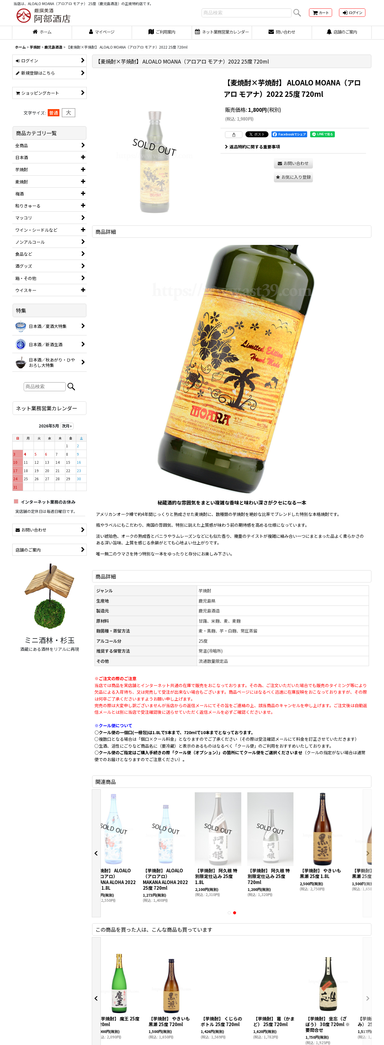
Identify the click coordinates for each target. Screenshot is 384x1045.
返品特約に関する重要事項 (252, 147)
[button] (293, 177)
